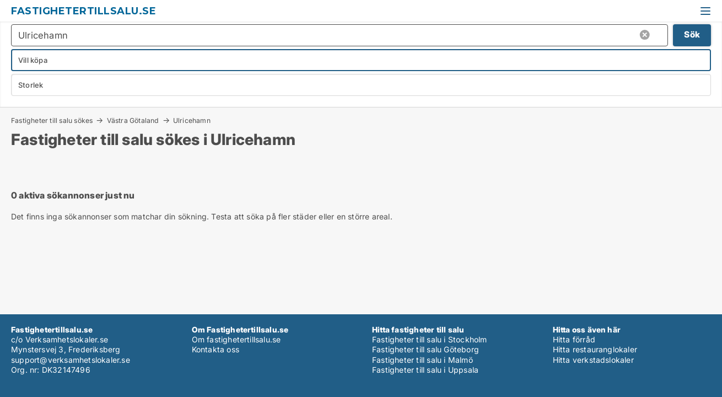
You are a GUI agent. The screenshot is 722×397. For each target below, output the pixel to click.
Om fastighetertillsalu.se (236, 339)
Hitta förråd (574, 339)
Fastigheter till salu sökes (52, 120)
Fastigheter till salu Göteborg (425, 349)
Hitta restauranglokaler (595, 349)
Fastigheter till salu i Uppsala (425, 369)
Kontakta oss (215, 349)
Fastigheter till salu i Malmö (422, 359)
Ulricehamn (192, 120)
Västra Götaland (133, 120)
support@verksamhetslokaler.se (70, 359)
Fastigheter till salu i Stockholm (429, 339)
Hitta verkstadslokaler (593, 359)
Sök (692, 34)
